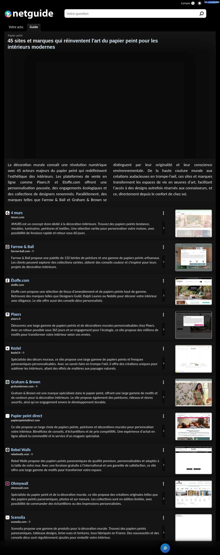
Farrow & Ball (23, 247)
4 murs (17, 212)
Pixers (16, 317)
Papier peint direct (27, 421)
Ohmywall (20, 490)
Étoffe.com (20, 282)
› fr (23, 252)
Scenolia (18, 525)
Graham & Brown (26, 386)
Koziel (16, 351)
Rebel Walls (21, 456)
